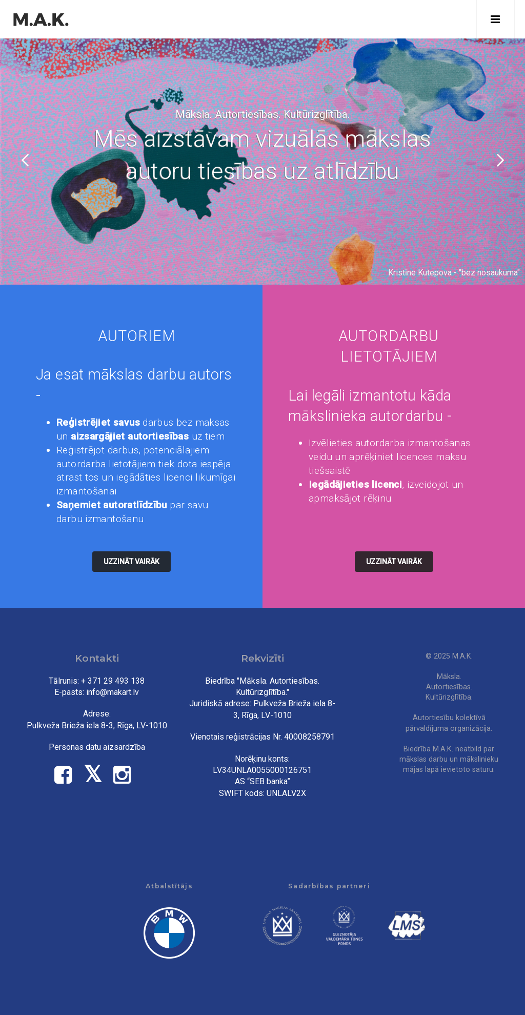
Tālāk (499, 160)
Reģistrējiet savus (98, 422)
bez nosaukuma (489, 272)
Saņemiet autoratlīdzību (111, 505)
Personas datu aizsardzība (97, 747)
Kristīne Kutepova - (423, 272)
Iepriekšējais (26, 160)
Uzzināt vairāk (131, 562)
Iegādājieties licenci (355, 484)
